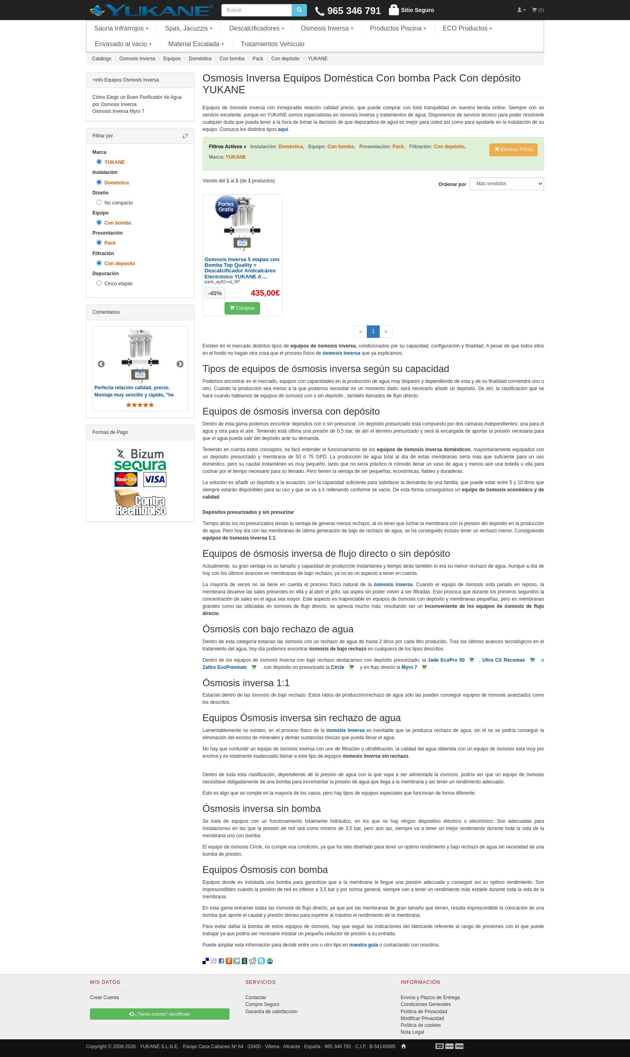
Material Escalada (196, 44)
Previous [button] (101, 364)
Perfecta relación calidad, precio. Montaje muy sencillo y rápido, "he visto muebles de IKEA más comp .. (135, 394)
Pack (106, 243)
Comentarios (106, 312)
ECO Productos (468, 28)
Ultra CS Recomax (503, 660)
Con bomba (113, 223)
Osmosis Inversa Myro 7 (118, 111)
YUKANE (110, 162)
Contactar (255, 997)
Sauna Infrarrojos (121, 28)
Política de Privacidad (424, 1011)
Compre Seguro (262, 1004)
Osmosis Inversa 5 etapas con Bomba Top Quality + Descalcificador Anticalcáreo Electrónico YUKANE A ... (242, 268)
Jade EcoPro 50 (446, 660)
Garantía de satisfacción (271, 1011)
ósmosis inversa (341, 353)
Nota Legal (412, 1032)
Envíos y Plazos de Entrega (430, 997)
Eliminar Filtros (514, 149)
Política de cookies (421, 1025)
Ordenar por (452, 184)
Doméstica (112, 183)
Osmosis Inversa (327, 28)
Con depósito (115, 263)
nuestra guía (364, 945)
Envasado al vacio (123, 44)
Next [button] (180, 364)
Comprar (242, 308)
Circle (337, 667)
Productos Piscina (398, 28)
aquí (283, 129)
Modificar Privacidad (422, 1018)
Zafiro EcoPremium (224, 667)
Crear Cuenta (104, 997)
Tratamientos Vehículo (273, 44)
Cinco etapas (114, 283)
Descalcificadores (256, 28)
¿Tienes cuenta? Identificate (159, 1014)
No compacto (114, 203)
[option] (140, 368)
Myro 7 (409, 667)
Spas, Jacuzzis (189, 28)
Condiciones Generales (426, 1004)
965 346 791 (348, 10)
